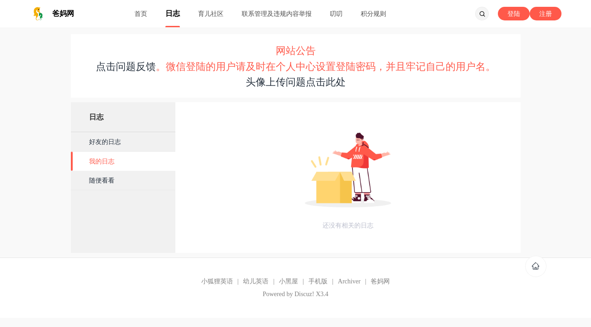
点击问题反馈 (126, 66)
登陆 (513, 13)
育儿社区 (210, 13)
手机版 (318, 281)
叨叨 (336, 13)
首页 (140, 13)
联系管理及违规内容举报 (277, 13)
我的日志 (101, 161)
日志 (172, 13)
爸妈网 (380, 281)
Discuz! (304, 294)
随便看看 (101, 180)
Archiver (349, 281)
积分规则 (373, 13)
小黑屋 (288, 281)
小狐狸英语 (217, 281)
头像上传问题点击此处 (296, 82)
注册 (545, 13)
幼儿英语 (255, 281)
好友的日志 (105, 141)
